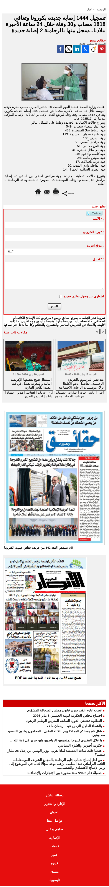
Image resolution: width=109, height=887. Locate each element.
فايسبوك (54, 880)
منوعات (78, 396)
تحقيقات (55, 392)
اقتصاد (90, 396)
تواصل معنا (54, 821)
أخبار (89, 9)
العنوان (54, 813)
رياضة (90, 392)
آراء (44, 392)
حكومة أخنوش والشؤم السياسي (80, 746)
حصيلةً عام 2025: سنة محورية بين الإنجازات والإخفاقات (64, 773)
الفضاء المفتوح (59, 396)
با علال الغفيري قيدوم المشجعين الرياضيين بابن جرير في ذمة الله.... (56, 741)
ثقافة (80, 392)
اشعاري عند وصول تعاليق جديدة (84, 296)
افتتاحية (22, 392)
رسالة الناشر (54, 796)
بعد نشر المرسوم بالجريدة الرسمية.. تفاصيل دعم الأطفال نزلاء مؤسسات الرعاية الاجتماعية (81, 383)
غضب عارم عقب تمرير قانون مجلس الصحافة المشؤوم (64, 711)
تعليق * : (98, 258)
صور (54, 855)
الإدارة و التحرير (25, 396)
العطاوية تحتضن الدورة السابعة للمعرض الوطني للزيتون (64, 721)
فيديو (10, 392)
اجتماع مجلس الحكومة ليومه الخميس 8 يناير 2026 (67, 716)
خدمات (35, 392)
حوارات (69, 392)
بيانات (42, 396)
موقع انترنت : (95, 245)
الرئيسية (101, 9)
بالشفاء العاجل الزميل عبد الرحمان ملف (74, 726)
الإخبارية (54, 838)
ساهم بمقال (54, 830)
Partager (68, 193)
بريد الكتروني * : (93, 232)
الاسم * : (98, 218)
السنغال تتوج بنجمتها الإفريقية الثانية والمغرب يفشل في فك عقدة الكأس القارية (31, 383)
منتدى (54, 872)
